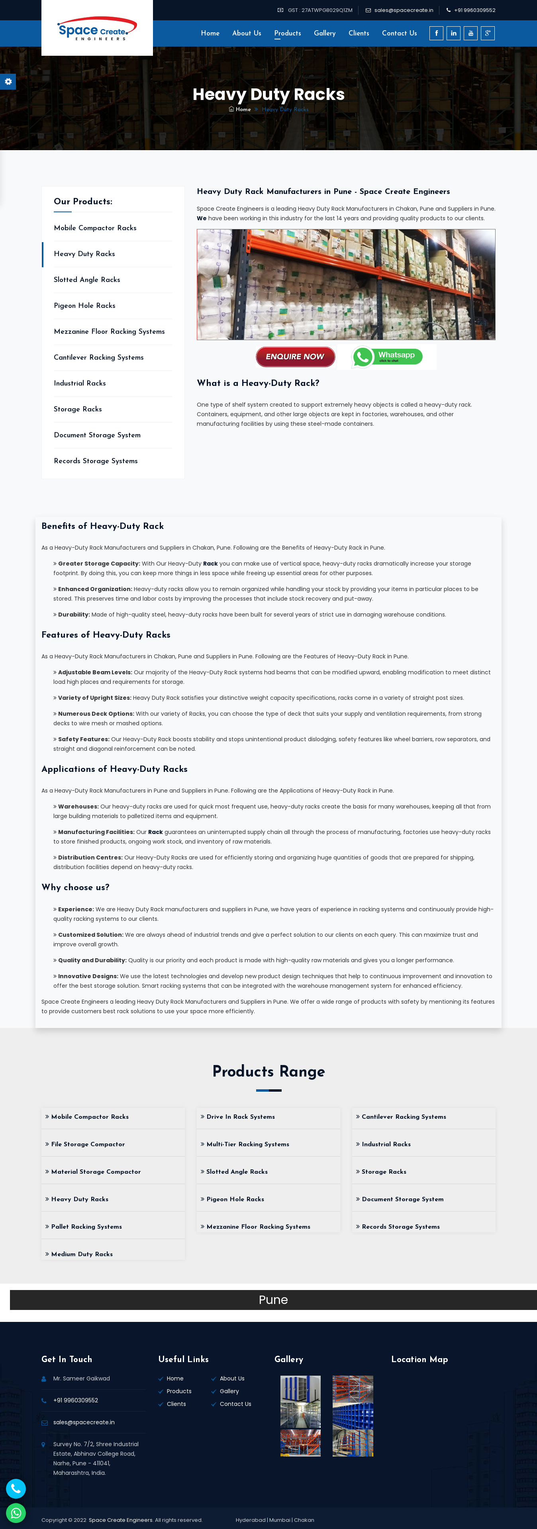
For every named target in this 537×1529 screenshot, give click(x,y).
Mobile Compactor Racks (95, 228)
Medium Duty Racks (79, 1254)
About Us (246, 33)
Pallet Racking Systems (83, 1227)
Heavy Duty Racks (84, 254)
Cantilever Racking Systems (99, 358)
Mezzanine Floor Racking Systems (109, 332)
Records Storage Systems (96, 461)
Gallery (325, 33)
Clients (359, 33)
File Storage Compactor (85, 1144)
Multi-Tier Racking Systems (245, 1144)
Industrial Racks (80, 384)
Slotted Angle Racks (87, 280)
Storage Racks (78, 409)
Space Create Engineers (121, 1520)
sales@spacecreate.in (403, 10)
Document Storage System (97, 435)
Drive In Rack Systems (238, 1117)
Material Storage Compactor (93, 1172)
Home (210, 33)
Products (287, 33)
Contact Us (399, 33)
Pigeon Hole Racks (85, 306)
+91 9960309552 (475, 10)
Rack (210, 564)
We (202, 218)
